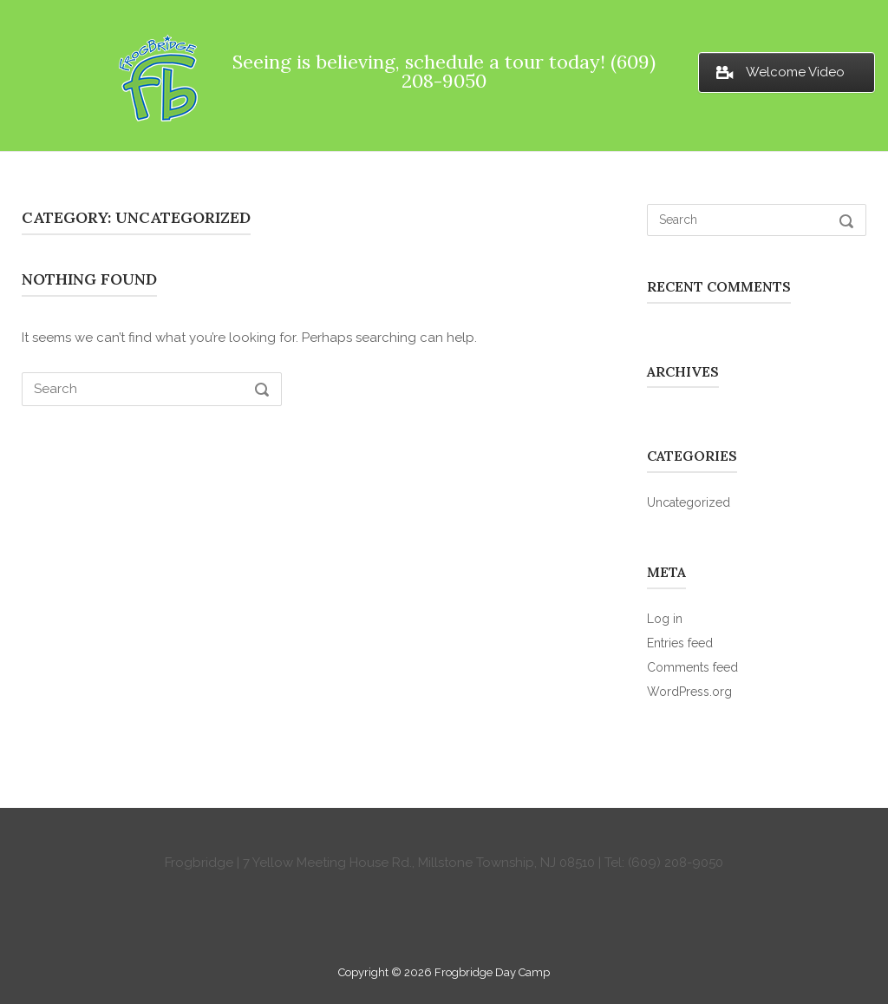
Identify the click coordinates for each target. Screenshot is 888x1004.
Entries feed (680, 643)
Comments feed (692, 667)
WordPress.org (689, 692)
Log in (664, 619)
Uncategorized (688, 502)
